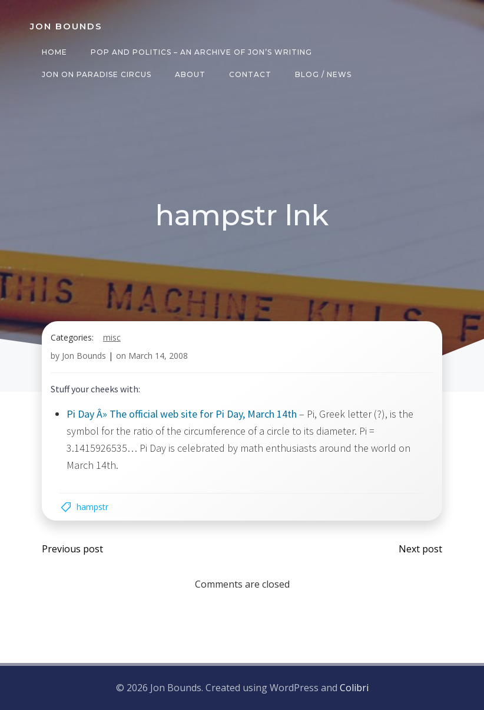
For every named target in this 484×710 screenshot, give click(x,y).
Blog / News (323, 74)
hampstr (92, 506)
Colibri (354, 687)
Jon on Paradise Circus (96, 74)
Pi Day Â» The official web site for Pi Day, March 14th (182, 414)
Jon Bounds (84, 355)
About (190, 74)
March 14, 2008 (158, 355)
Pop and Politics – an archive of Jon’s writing (201, 52)
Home (54, 52)
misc (112, 337)
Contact (250, 74)
